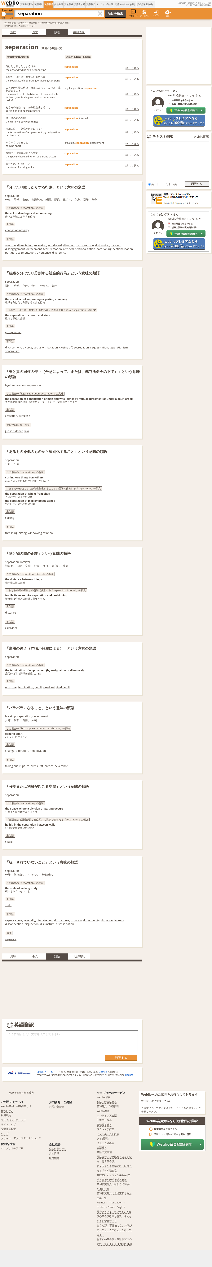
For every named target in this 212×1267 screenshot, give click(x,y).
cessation (11, 416)
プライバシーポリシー (13, 1120)
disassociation (65, 924)
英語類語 (48, 4)
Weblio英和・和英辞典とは (16, 1106)
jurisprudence (14, 431)
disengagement (15, 249)
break (34, 766)
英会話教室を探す (145, 4)
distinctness (61, 920)
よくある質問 (186, 1108)
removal (68, 249)
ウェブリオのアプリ (12, 1148)
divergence (44, 252)
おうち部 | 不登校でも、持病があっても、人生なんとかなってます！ (114, 1230)
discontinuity (91, 920)
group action (13, 332)
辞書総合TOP (8, 1129)
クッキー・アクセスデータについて (21, 1138)
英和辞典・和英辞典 (27, 22)
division (116, 245)
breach (49, 766)
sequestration (99, 347)
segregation (81, 347)
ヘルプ (4, 1133)
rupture (24, 766)
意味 (13, 32)
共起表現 (58, 4)
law (26, 431)
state (8, 905)
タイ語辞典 (103, 1138)
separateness (13, 920)
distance (10, 612)
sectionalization (85, 249)
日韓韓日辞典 (104, 1124)
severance (61, 766)
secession (40, 245)
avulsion (10, 245)
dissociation (25, 245)
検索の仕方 (7, 1110)
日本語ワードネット (47, 1071)
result (38, 687)
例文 (35, 32)
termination (25, 687)
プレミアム (144, 16)
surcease (24, 416)
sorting (9, 517)
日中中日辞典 (104, 1120)
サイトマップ (8, 1124)
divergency (59, 252)
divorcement (13, 347)
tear (45, 249)
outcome (11, 687)
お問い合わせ (56, 1106)
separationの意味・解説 (51, 22)
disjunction (102, 245)
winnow (48, 533)
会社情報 (54, 1153)
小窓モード (133, 13)
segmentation (26, 252)
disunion (68, 245)
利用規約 (6, 1115)
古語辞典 (102, 1147)
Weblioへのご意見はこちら (156, 1101)
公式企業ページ (57, 1148)
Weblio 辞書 (10, 22)
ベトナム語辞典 (105, 1143)
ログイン (156, 16)
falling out (11, 766)
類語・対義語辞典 (107, 1101)
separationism (118, 347)
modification (38, 750)
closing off (65, 347)
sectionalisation (123, 249)
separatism (12, 351)
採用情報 (54, 1158)
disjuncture (47, 924)
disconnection (85, 245)
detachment (34, 249)
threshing (11, 533)
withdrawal (55, 245)
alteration (22, 750)
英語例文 (38, 4)
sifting (23, 533)
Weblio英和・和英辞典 (21, 1092)
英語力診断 (79, 4)
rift (41, 766)
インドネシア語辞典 (108, 1134)
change (9, 750)
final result (63, 687)
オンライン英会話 (104, 4)
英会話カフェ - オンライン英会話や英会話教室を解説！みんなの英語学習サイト (114, 1216)
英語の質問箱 (104, 1152)
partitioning (104, 249)
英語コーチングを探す (125, 4)
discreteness (45, 920)
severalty (29, 920)
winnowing (35, 533)
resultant (49, 687)
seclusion (40, 347)
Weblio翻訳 (201, 136)
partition (10, 252)
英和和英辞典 (26, 4)
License (103, 1071)
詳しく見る (132, 68)
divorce (27, 347)
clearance (11, 628)
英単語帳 (68, 4)
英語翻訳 (90, 4)
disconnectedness (112, 920)
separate (10, 939)
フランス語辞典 (105, 1129)
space (9, 842)
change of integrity (17, 230)
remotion (56, 249)
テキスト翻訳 (162, 136)
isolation (52, 347)
